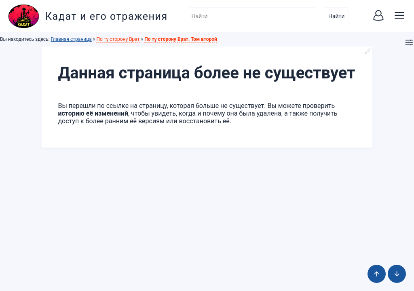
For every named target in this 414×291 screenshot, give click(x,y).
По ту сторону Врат (117, 39)
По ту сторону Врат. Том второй (180, 39)
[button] (378, 16)
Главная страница (71, 39)
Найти (336, 16)
